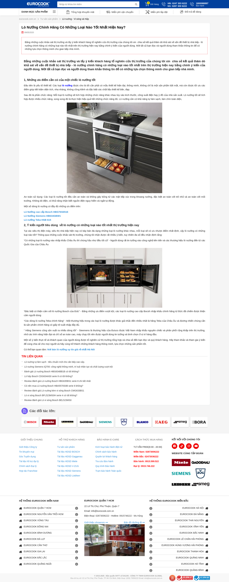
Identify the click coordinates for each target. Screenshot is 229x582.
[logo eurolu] (201, 484)
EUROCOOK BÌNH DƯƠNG (48, 533)
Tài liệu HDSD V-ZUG (68, 466)
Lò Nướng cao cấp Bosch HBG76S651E (46, 212)
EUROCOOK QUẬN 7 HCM (48, 508)
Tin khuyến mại (26, 451)
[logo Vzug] (201, 474)
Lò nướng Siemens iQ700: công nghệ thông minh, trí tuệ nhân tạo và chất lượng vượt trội (68, 366)
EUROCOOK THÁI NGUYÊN (178, 520)
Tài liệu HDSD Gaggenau (69, 456)
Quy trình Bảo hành (105, 466)
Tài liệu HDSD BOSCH (68, 451)
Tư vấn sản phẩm (66, 447)
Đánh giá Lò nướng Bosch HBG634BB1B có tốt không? (51, 371)
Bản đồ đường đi (134, 522)
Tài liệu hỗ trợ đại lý (29, 461)
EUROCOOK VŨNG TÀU (48, 520)
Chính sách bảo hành (106, 451)
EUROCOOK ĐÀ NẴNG (178, 514)
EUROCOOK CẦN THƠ (48, 545)
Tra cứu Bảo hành (104, 461)
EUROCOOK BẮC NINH (178, 533)
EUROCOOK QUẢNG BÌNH (178, 570)
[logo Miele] (182, 463)
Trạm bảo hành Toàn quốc (108, 471)
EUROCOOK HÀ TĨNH (178, 564)
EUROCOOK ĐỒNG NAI (48, 527)
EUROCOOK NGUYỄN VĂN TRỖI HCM (48, 514)
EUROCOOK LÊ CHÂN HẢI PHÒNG (178, 539)
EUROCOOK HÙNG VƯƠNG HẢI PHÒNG (178, 545)
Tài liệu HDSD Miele (67, 461)
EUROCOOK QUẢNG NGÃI (48, 564)
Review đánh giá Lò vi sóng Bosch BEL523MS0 (48, 400)
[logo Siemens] (182, 474)
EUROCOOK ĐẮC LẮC (48, 558)
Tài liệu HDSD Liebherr (68, 475)
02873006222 (103, 515)
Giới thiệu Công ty (28, 447)
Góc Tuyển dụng (27, 456)
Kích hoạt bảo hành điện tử (108, 447)
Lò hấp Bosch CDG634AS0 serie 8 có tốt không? (48, 376)
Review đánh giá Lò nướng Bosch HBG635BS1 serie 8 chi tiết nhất (57, 381)
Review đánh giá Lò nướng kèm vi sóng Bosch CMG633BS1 (54, 390)
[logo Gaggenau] (201, 463)
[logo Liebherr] (182, 484)
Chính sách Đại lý (28, 466)
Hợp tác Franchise (28, 471)
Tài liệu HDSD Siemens (69, 471)
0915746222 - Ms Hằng (131, 515)
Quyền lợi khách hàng (106, 456)
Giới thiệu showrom (96, 522)
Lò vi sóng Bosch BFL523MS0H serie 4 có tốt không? (50, 395)
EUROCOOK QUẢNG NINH (178, 558)
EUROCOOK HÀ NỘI (178, 508)
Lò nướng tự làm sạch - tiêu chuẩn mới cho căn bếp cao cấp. (54, 362)
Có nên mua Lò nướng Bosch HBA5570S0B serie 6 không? (53, 386)
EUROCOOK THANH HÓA (178, 551)
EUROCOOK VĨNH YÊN (178, 527)
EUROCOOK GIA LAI (48, 551)
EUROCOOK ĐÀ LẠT (48, 539)
